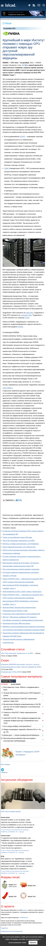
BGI (25, 65)
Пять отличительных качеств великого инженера (21, 569)
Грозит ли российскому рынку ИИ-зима (17, 537)
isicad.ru (25, 910)
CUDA (27, 318)
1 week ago (21, 873)
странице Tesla (26, 315)
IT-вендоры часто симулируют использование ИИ (21, 614)
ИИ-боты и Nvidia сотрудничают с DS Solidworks (21, 544)
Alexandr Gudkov (5, 835)
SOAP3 (22, 137)
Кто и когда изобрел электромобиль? (18, 726)
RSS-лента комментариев (11, 811)
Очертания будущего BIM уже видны (16, 623)
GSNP (6, 168)
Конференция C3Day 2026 (11, 672)
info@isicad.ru (24, 917)
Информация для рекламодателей (11, 931)
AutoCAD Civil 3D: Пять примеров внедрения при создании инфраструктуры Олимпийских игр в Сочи (22, 720)
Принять (33, 943)
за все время (16, 684)
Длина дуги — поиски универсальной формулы (21, 735)
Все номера (5, 764)
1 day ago (21, 831)
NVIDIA (20, 327)
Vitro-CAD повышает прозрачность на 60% (19, 541)
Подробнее (4, 928)
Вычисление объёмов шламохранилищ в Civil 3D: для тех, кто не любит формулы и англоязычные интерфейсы (22, 706)
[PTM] (2, 856)
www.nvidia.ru (8, 388)
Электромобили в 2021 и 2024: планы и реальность (22, 592)
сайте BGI (29, 313)
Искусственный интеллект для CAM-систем (19, 547)
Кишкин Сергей (5, 817)
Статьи (7, 23)
